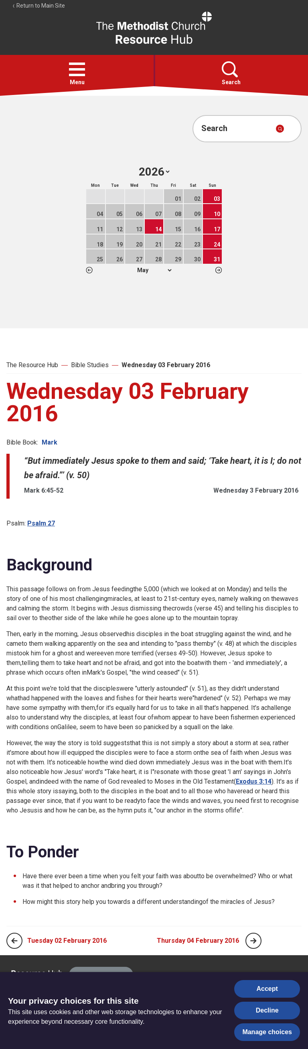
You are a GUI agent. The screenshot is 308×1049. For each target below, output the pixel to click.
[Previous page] (14, 941)
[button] (77, 69)
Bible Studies (90, 365)
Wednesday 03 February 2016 (166, 365)
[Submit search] (280, 129)
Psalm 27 (41, 523)
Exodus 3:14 (254, 781)
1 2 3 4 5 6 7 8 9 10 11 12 (154, 270)
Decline (267, 1010)
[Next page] (253, 941)
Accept (267, 988)
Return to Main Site (38, 5)
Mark (49, 442)
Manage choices (267, 1032)
